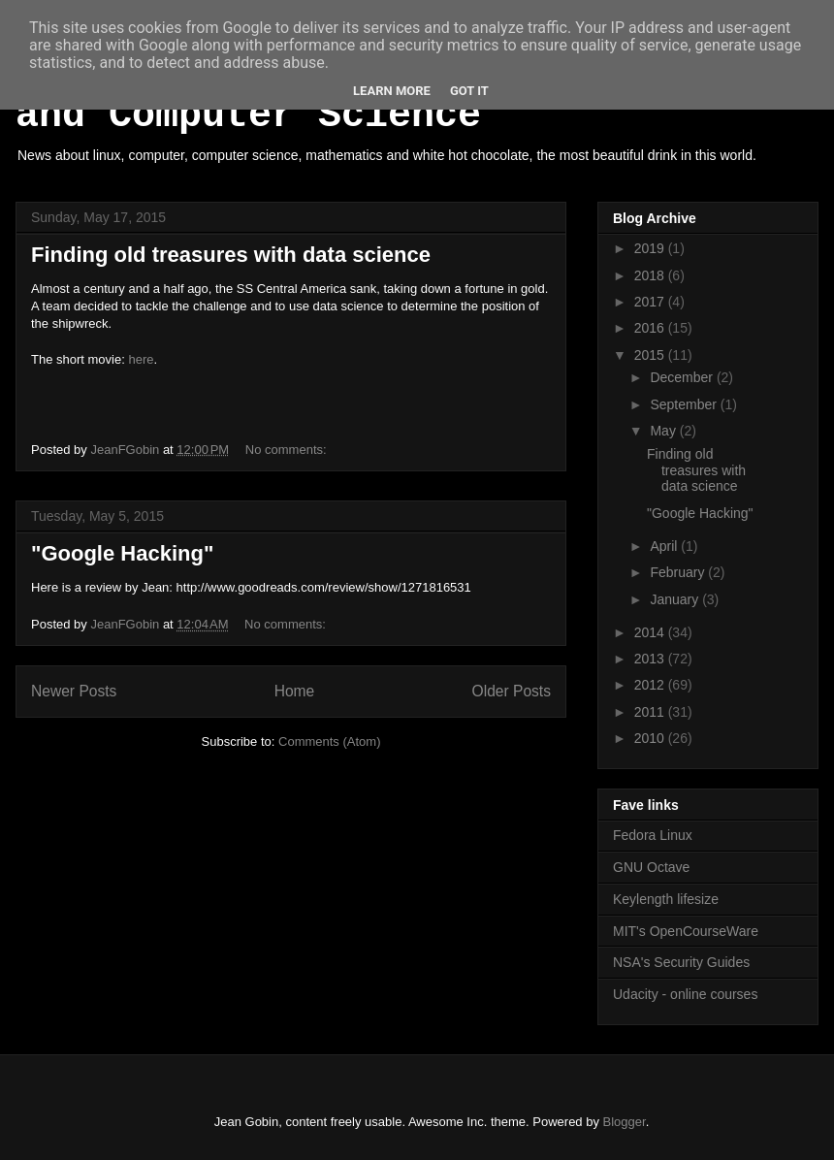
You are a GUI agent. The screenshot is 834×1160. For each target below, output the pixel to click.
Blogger (624, 1121)
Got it (469, 90)
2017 (651, 301)
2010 (651, 738)
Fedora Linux (652, 835)
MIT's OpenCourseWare (685, 931)
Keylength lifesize (666, 899)
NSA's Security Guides (681, 962)
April (665, 546)
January (676, 599)
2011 (651, 712)
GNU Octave (651, 867)
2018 (651, 275)
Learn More (392, 90)
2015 (651, 355)
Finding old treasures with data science (231, 254)
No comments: (287, 449)
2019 (651, 248)
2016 (651, 328)
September (685, 404)
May (664, 430)
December (683, 377)
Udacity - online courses (685, 994)
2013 (651, 658)
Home (294, 691)
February (679, 572)
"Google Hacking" (122, 553)
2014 (651, 632)
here (140, 359)
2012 (651, 685)
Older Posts (511, 691)
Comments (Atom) (329, 741)
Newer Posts (73, 691)
